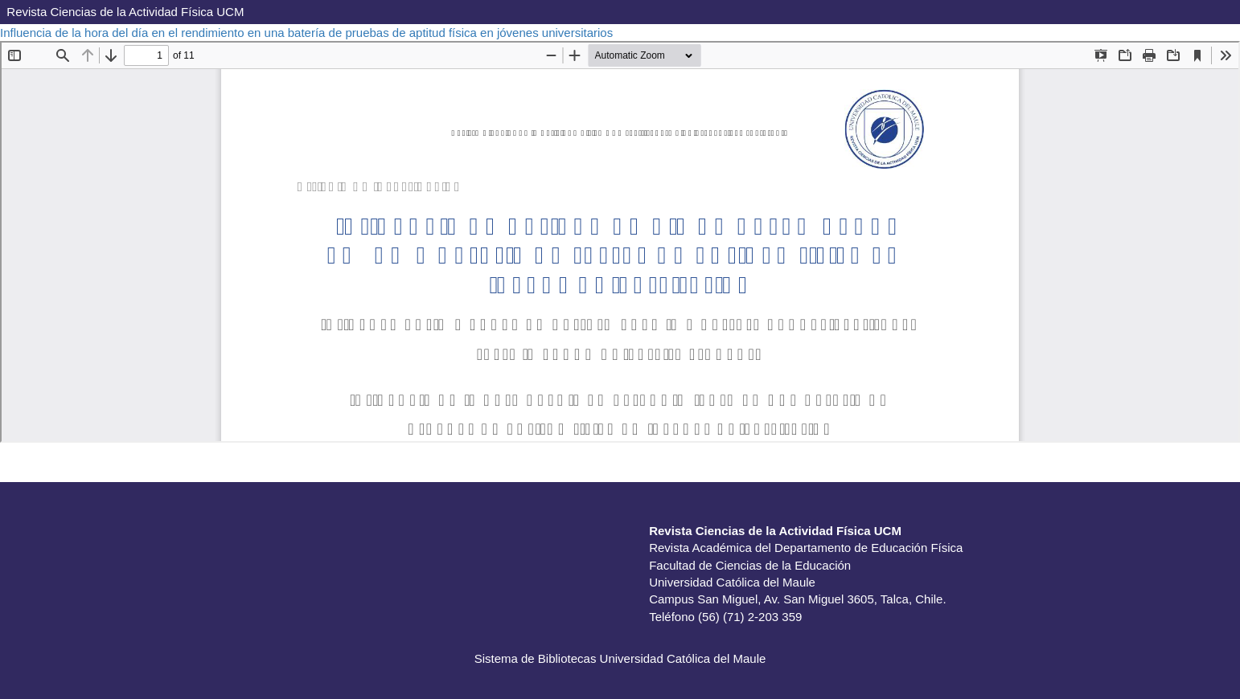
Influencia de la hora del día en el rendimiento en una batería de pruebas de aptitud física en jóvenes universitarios (308, 32)
